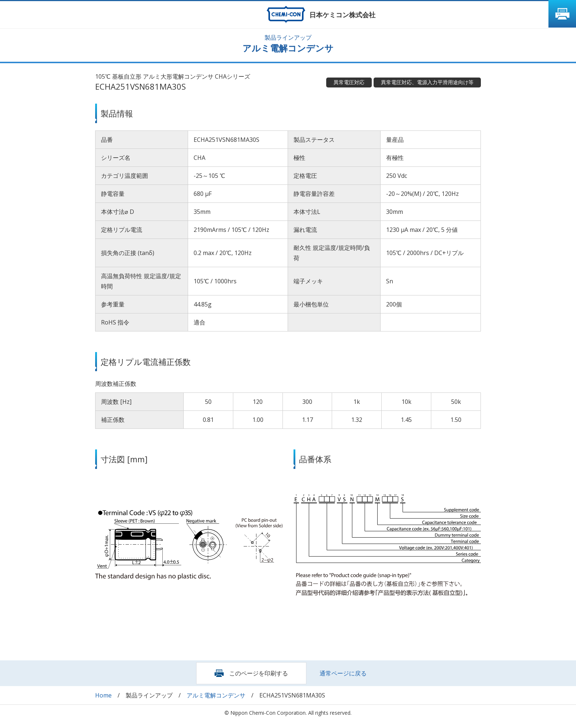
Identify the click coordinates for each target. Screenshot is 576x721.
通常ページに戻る (343, 673)
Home (103, 695)
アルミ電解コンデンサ (216, 695)
